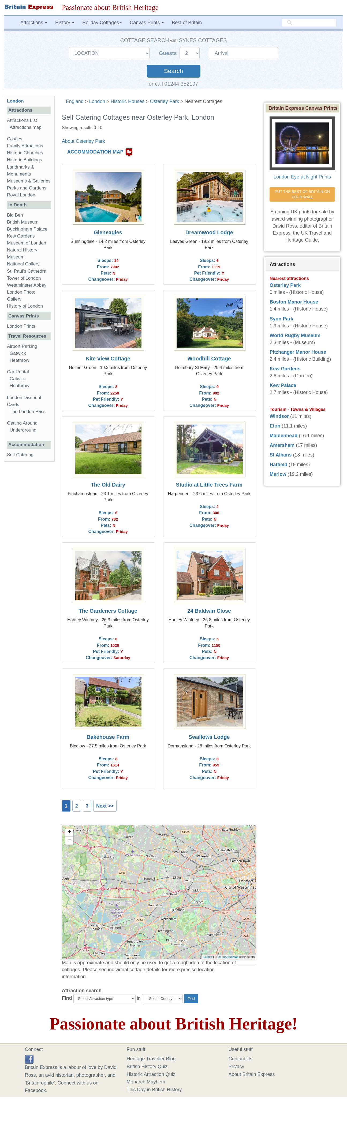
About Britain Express (252, 1074)
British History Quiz (147, 1066)
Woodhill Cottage (209, 359)
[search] (309, 23)
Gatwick (18, 353)
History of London (25, 306)
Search (173, 71)
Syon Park (281, 319)
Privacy (236, 1066)
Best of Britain (187, 22)
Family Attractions (25, 145)
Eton (275, 426)
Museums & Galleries (28, 181)
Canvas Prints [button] (147, 22)
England (75, 101)
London (97, 101)
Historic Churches (25, 152)
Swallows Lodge (209, 737)
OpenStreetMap (228, 956)
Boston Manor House (294, 302)
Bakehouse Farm (108, 737)
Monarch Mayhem (146, 1082)
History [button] (64, 22)
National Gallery (23, 263)
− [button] (69, 841)
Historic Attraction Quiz (151, 1074)
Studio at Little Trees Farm (209, 485)
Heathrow (19, 360)
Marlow (278, 474)
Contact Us (240, 1058)
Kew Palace (283, 385)
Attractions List (22, 120)
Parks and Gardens (26, 188)
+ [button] (69, 832)
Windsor (279, 416)
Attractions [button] (33, 22)
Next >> (105, 806)
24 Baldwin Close (209, 611)
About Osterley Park (83, 141)
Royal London (21, 195)
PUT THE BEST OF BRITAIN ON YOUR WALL (303, 194)
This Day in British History (154, 1089)
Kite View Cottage (108, 359)
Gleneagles (108, 232)
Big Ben (15, 215)
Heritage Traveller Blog (151, 1058)
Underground (23, 430)
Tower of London (24, 278)
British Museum (23, 222)
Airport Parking (22, 346)
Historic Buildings (24, 159)
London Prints (21, 326)
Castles (14, 138)
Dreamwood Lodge (209, 232)
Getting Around (22, 423)
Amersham (282, 445)
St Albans (281, 455)
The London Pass (28, 411)
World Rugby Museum (295, 335)
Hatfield (278, 464)
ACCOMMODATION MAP (95, 152)
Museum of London (26, 243)
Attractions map (26, 127)
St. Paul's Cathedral (27, 271)
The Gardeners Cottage (108, 611)
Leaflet (207, 956)
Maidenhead (283, 435)
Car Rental (18, 371)
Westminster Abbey (26, 285)
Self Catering (20, 454)
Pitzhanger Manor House (298, 352)
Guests (168, 53)
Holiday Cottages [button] (102, 22)
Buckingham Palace (27, 229)
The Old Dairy (108, 485)
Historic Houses (127, 101)
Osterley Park (164, 101)
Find (67, 998)
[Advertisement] (29, 548)
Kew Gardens (21, 236)
